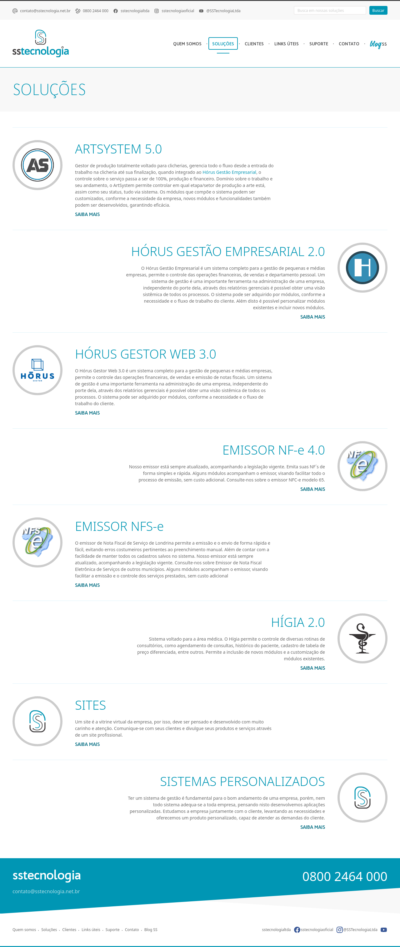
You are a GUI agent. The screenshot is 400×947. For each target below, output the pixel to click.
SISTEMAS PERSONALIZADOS (242, 781)
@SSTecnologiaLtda (224, 10)
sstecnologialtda (135, 10)
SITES (90, 704)
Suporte (113, 929)
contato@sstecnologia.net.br (45, 10)
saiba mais (87, 214)
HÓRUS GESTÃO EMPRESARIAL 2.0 (228, 251)
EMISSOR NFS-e (119, 526)
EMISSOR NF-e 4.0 (273, 449)
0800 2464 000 (95, 10)
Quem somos (24, 929)
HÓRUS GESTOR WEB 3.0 (145, 353)
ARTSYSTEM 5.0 (118, 148)
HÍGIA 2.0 (298, 622)
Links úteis (91, 929)
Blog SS (151, 929)
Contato (132, 929)
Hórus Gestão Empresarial (229, 172)
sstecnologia (46, 875)
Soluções (49, 929)
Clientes (69, 929)
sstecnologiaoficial (178, 10)
